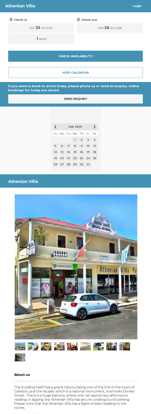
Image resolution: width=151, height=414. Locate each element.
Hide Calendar (75, 72)
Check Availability (76, 56)
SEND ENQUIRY (75, 99)
